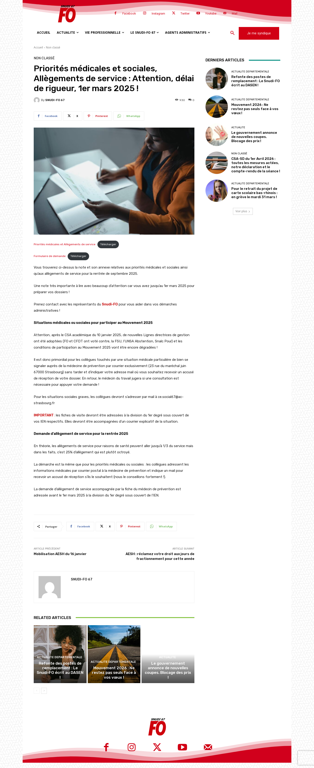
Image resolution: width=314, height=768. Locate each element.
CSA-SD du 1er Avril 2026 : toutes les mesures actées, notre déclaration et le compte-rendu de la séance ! (255, 165)
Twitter (185, 13)
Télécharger (108, 244)
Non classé (53, 47)
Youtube (210, 13)
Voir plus (243, 211)
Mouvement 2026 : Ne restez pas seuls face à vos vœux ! (114, 678)
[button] (232, 33)
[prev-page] (36, 696)
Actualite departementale (59, 669)
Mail (234, 13)
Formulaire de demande (50, 256)
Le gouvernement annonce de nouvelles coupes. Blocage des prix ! (168, 678)
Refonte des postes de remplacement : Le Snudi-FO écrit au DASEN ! (60, 678)
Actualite (167, 669)
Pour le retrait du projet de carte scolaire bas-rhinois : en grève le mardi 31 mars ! (254, 193)
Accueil (38, 47)
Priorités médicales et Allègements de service (64, 244)
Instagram (158, 13)
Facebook (129, 13)
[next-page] (44, 696)
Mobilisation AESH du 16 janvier (60, 554)
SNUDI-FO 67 (55, 100)
